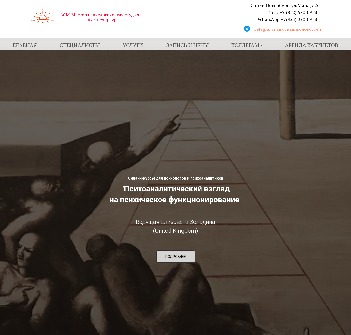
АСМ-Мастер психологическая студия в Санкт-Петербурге (101, 17)
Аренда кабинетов (311, 44)
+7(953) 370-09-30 (299, 19)
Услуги (133, 44)
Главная (25, 44)
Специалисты (80, 44)
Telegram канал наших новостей (287, 29)
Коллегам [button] (245, 44)
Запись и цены (187, 44)
